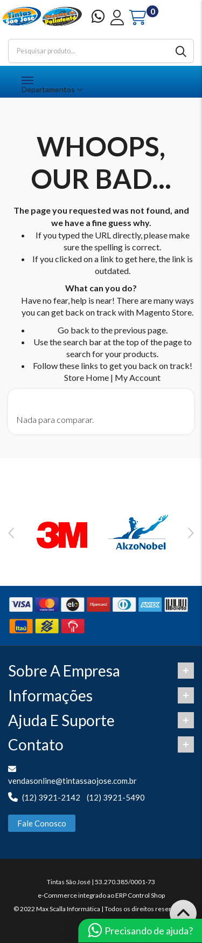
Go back (73, 330)
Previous (11, 533)
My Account (138, 377)
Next (191, 533)
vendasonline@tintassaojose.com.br (72, 780)
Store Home (86, 377)
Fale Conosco (41, 823)
